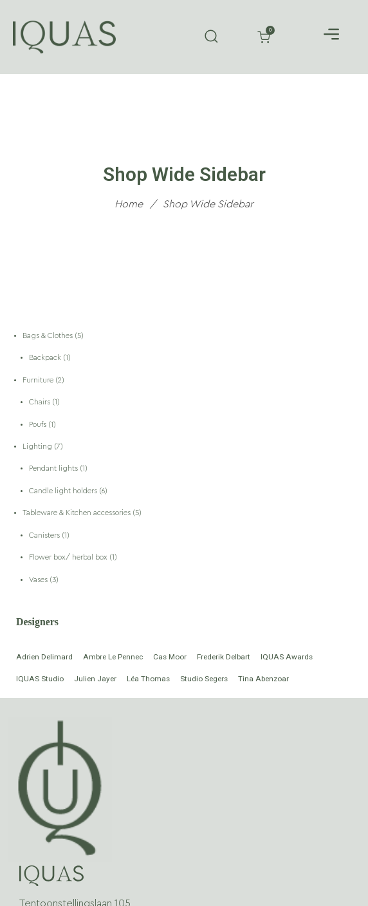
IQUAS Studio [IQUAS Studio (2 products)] (40, 678)
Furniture (39, 380)
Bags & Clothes (49, 335)
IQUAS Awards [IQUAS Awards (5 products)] (287, 656)
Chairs (40, 402)
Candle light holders (64, 491)
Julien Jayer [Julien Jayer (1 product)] (95, 678)
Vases (39, 579)
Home (129, 203)
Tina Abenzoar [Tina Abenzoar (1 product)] (263, 678)
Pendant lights (54, 468)
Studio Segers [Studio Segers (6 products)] (204, 678)
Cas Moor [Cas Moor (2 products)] (170, 656)
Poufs (38, 424)
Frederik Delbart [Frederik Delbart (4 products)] (223, 656)
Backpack (46, 357)
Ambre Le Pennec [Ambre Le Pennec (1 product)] (113, 656)
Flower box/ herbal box (69, 557)
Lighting (38, 446)
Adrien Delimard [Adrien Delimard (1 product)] (44, 656)
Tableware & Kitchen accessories (78, 512)
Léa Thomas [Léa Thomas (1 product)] (148, 678)
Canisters (45, 535)
